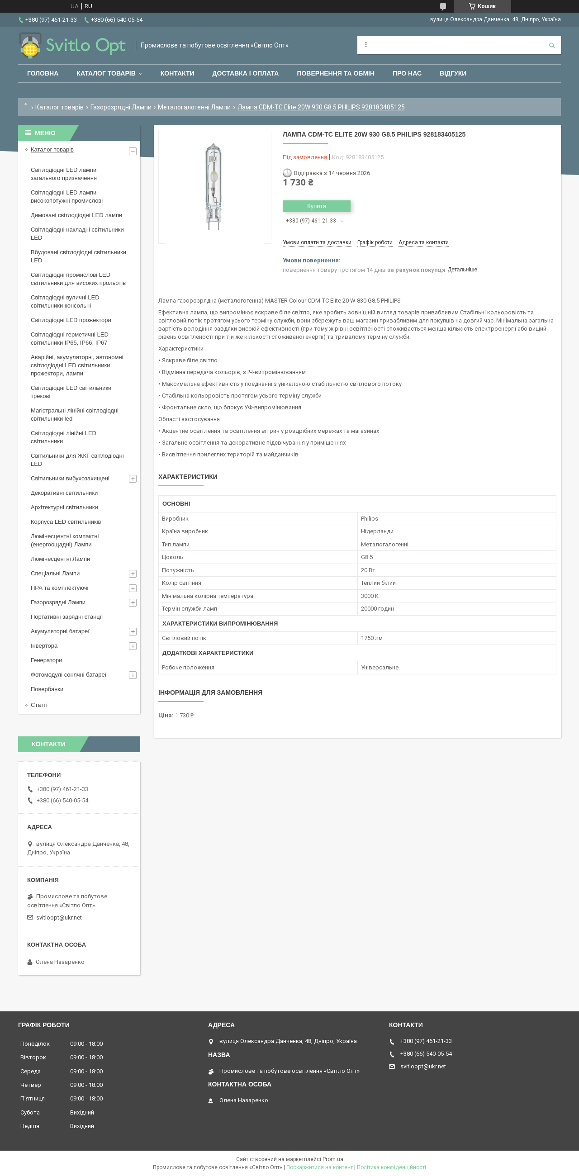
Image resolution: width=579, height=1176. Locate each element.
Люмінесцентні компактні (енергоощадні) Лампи (65, 540)
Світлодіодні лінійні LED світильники (63, 437)
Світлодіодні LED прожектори (71, 320)
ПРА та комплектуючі (60, 587)
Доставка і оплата (246, 73)
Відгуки (453, 73)
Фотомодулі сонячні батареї (68, 674)
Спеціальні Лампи (55, 573)
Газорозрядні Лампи (121, 107)
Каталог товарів (105, 73)
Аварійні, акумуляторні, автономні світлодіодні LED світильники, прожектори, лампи (77, 365)
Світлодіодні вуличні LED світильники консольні (65, 301)
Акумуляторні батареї (60, 631)
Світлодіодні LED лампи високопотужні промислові (67, 196)
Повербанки (47, 689)
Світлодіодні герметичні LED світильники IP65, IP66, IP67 (70, 338)
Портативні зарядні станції (67, 616)
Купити (316, 206)
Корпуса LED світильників (66, 521)
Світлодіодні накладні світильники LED (77, 233)
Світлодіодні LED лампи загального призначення (64, 173)
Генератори (46, 660)
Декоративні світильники (64, 492)
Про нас (407, 73)
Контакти (178, 73)
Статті (39, 705)
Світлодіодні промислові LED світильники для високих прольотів (78, 278)
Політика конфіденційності (391, 1167)
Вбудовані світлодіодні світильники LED (78, 256)
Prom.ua (333, 1159)
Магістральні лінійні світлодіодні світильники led (75, 414)
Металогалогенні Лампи (194, 107)
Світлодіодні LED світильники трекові (71, 391)
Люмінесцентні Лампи (60, 558)
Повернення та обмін (336, 73)
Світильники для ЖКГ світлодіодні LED (77, 459)
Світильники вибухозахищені (70, 478)
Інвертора (44, 645)
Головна (42, 73)
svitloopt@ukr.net (59, 917)
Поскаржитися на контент (319, 1167)
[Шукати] (552, 45)
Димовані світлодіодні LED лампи (76, 215)
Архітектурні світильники (64, 507)
